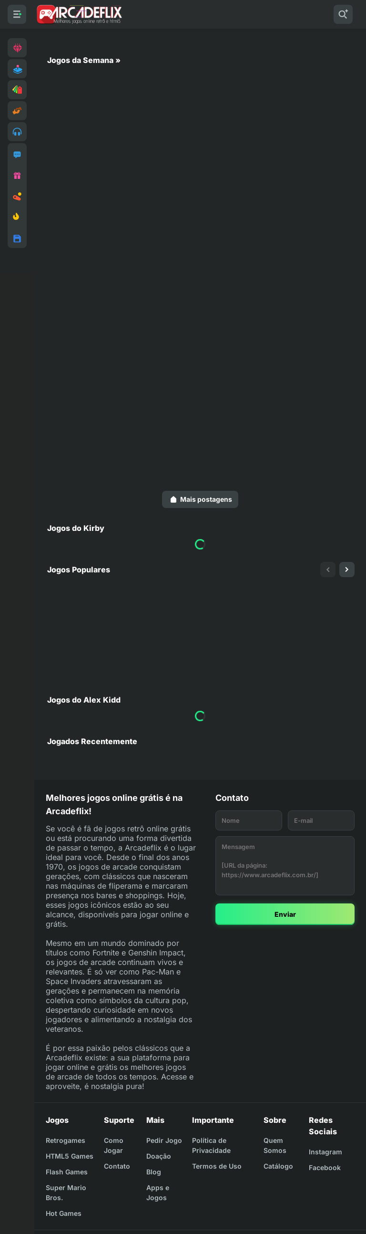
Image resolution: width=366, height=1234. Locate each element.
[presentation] (328, 569)
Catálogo (278, 1166)
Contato (117, 1166)
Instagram (325, 1152)
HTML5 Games (69, 1156)
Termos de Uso (217, 1166)
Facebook (325, 1167)
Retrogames (65, 1140)
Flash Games (67, 1172)
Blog (153, 1172)
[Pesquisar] (343, 14)
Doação (158, 1156)
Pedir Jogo (164, 1140)
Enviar (285, 914)
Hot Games (63, 1213)
